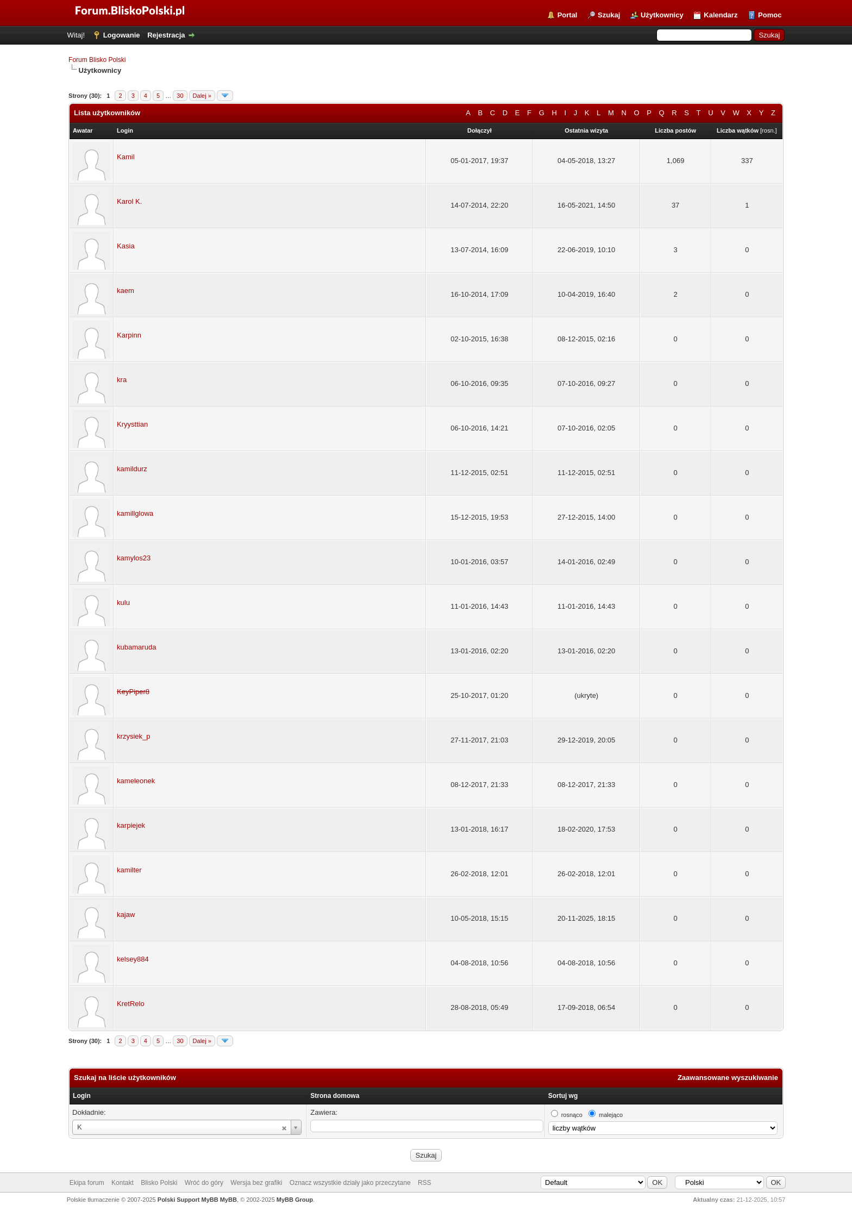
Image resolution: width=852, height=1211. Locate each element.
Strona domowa (334, 1096)
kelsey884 (133, 959)
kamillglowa (135, 513)
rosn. (768, 130)
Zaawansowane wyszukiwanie (728, 1077)
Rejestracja (166, 35)
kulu (123, 602)
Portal (567, 15)
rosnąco (571, 1115)
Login (82, 1096)
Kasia (126, 246)
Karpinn (129, 335)
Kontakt (122, 1183)
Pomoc (769, 15)
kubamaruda (136, 647)
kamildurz (132, 469)
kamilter (129, 870)
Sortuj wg (563, 1096)
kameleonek (136, 781)
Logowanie (121, 35)
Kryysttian (132, 424)
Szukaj (609, 15)
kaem (125, 290)
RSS (424, 1183)
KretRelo (131, 1004)
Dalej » (202, 95)
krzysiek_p (133, 736)
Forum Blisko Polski (97, 60)
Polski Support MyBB (188, 1199)
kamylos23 (134, 558)
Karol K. (129, 201)
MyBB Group (295, 1199)
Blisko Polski (159, 1183)
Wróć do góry (204, 1183)
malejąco (611, 1115)
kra (122, 380)
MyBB (228, 1199)
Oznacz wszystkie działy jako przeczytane (350, 1183)
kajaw (126, 914)
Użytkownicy (662, 15)
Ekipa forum (87, 1183)
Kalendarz (720, 15)
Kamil (126, 157)
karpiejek (131, 825)
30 (180, 95)
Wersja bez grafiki (256, 1183)
